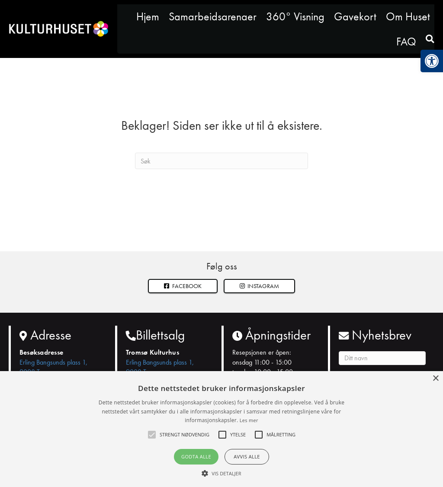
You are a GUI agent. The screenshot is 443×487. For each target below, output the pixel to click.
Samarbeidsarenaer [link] (213, 16)
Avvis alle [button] (247, 456)
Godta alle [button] (196, 456)
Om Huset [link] (408, 16)
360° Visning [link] (295, 16)
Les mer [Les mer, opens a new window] (249, 420)
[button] (259, 286)
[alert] (221, 429)
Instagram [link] (259, 286)
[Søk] (221, 161)
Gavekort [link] (355, 16)
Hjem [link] (147, 16)
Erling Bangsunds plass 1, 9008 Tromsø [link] (53, 367)
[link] (432, 61)
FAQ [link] (406, 41)
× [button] (435, 378)
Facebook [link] (183, 286)
